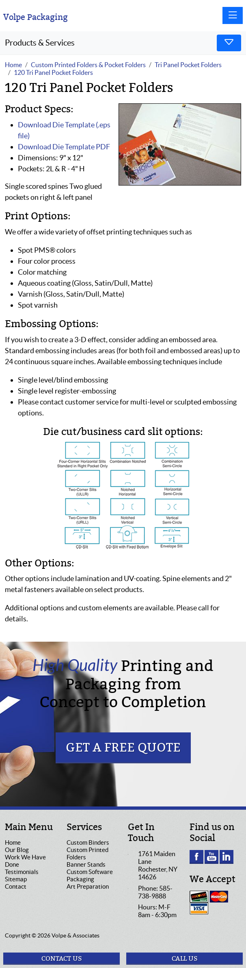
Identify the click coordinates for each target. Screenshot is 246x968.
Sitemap (16, 879)
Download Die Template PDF (64, 146)
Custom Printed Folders (87, 853)
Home (13, 842)
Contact (15, 886)
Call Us (185, 959)
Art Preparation (88, 886)
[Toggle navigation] (232, 15)
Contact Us (61, 959)
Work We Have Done (25, 861)
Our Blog (17, 849)
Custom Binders (88, 842)
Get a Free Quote (123, 747)
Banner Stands (86, 864)
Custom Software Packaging (90, 875)
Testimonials (22, 871)
